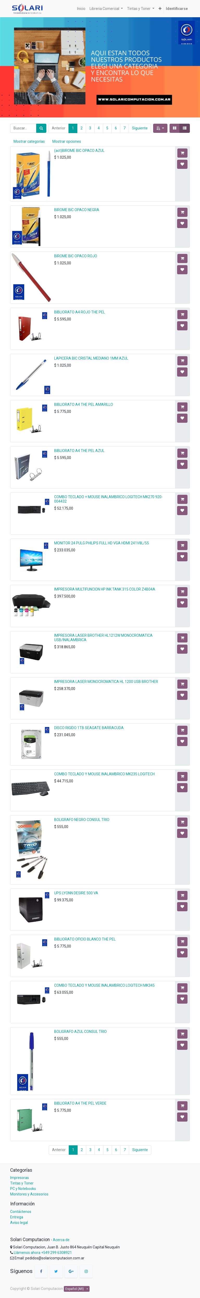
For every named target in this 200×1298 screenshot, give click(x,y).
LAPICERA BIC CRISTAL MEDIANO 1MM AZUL (91, 358)
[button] (160, 128)
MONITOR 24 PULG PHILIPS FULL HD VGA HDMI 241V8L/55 (101, 543)
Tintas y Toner (22, 1183)
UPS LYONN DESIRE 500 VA (76, 893)
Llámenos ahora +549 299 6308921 (43, 1253)
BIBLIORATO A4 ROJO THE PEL (79, 312)
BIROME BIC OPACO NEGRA (76, 210)
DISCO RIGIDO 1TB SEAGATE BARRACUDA (89, 728)
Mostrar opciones (66, 141)
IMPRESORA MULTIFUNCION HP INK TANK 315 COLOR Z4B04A (104, 589)
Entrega (16, 1217)
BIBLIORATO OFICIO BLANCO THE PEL (85, 939)
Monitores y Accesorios (29, 1194)
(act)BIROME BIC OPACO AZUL (79, 150)
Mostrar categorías (29, 141)
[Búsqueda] (41, 128)
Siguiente (140, 128)
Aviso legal (19, 1222)
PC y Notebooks (23, 1189)
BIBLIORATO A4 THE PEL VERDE (80, 1103)
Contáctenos (20, 1212)
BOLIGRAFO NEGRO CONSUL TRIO (81, 820)
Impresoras (19, 1178)
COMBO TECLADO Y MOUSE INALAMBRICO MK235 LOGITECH (104, 774)
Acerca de (61, 1240)
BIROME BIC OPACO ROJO (75, 256)
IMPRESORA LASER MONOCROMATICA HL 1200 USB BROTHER (106, 682)
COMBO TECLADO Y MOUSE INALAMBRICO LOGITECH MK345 (104, 985)
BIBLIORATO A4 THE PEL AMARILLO (83, 404)
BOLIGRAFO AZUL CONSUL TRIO (80, 1031)
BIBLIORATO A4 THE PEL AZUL (79, 451)
